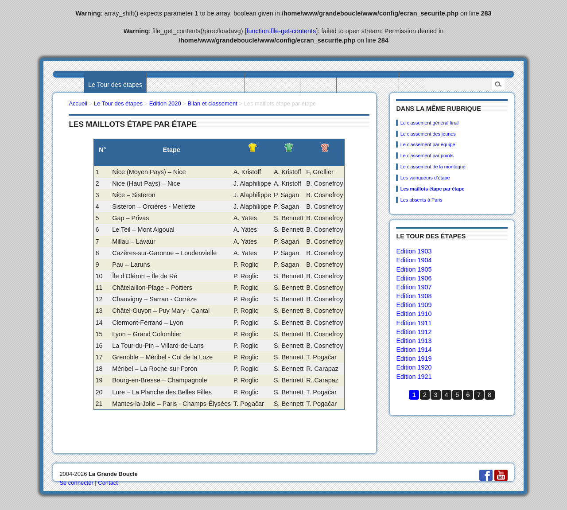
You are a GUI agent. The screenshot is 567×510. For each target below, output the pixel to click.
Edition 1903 (413, 251)
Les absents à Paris (421, 199)
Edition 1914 (413, 349)
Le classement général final (429, 122)
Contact (108, 482)
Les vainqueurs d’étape (425, 177)
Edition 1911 (413, 323)
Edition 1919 (413, 358)
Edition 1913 (413, 340)
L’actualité (318, 84)
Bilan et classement (212, 103)
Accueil (69, 84)
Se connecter (76, 482)
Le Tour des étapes (115, 84)
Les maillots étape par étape (432, 188)
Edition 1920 (413, 367)
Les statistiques (219, 84)
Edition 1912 (413, 331)
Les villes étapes (272, 84)
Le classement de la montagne (433, 166)
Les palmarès (170, 84)
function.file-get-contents (281, 31)
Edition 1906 (413, 278)
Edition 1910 (413, 313)
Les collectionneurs (368, 84)
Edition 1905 (413, 269)
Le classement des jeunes (428, 133)
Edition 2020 (165, 103)
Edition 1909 (413, 304)
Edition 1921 (413, 376)
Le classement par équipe (427, 144)
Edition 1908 (413, 296)
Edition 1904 (413, 260)
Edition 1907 (413, 287)
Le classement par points (427, 155)
